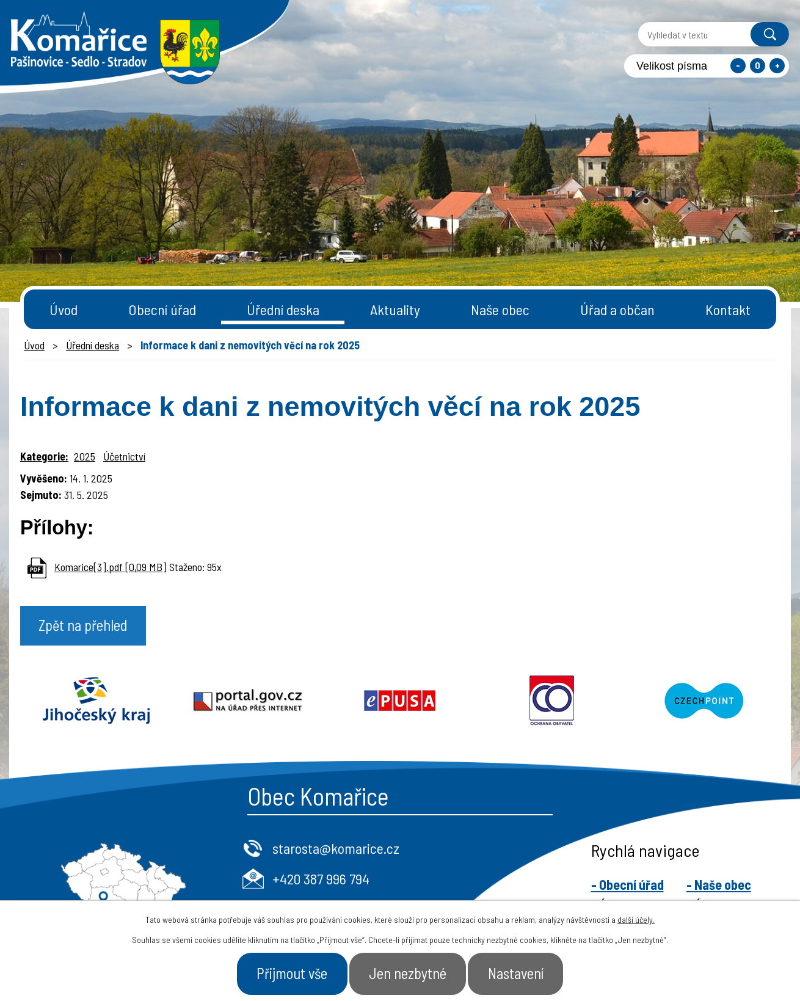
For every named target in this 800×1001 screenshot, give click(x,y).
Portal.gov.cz (248, 702)
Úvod (63, 309)
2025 (84, 456)
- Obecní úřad (627, 886)
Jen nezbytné (408, 973)
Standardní (757, 65)
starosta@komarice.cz (335, 849)
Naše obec (500, 309)
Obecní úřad (162, 309)
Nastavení (519, 973)
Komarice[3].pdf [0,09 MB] (110, 566)
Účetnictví (124, 456)
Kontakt (728, 309)
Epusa (400, 702)
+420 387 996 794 (320, 879)
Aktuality (395, 309)
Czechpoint (704, 702)
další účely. (636, 919)
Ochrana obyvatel (552, 702)
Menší (738, 65)
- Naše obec (718, 886)
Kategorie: (44, 456)
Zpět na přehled (85, 626)
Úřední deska (283, 309)
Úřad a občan (617, 309)
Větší (777, 65)
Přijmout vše (288, 973)
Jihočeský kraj (96, 702)
